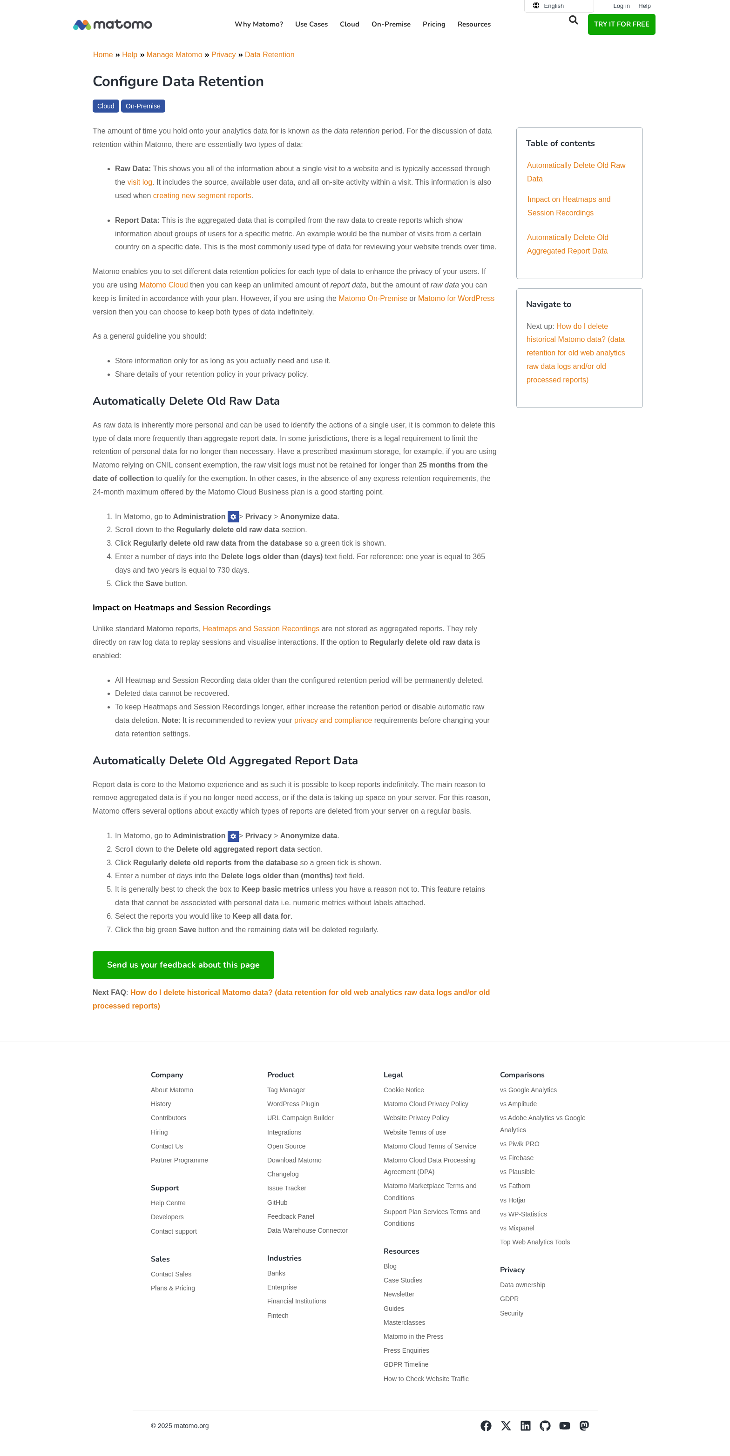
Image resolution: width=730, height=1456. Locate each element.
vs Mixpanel (517, 1228)
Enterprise (283, 1287)
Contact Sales (171, 1274)
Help (644, 5)
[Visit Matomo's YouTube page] (569, 1429)
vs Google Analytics (528, 1090)
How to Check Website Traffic (426, 1379)
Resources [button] (474, 24)
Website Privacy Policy (416, 1118)
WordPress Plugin (293, 1104)
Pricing (434, 24)
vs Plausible (517, 1171)
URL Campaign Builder (300, 1118)
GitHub (277, 1202)
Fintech (278, 1315)
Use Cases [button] (311, 24)
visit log (140, 182)
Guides (394, 1308)
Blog (390, 1266)
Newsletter (399, 1294)
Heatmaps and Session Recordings (261, 629)
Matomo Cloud (164, 285)
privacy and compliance (333, 720)
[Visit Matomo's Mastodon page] (588, 1429)
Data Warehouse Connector (307, 1230)
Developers (167, 1217)
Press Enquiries (406, 1350)
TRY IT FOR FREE (621, 24)
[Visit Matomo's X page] (510, 1429)
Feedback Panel (290, 1216)
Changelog (283, 1174)
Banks (277, 1273)
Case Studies (403, 1280)
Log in (622, 5)
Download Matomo (294, 1160)
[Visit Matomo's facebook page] (490, 1429)
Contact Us (167, 1146)
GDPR (509, 1298)
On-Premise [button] (391, 24)
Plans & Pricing (173, 1288)
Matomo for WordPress (456, 298)
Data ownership (522, 1285)
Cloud (349, 24)
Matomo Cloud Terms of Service (430, 1146)
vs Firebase (517, 1158)
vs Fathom (515, 1185)
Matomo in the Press (413, 1336)
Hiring (159, 1132)
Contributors (168, 1118)
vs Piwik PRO (520, 1144)
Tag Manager (286, 1090)
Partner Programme (179, 1160)
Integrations (284, 1132)
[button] (574, 20)
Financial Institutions (297, 1301)
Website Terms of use (415, 1132)
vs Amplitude (518, 1104)
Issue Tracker (286, 1188)
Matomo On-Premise (372, 298)
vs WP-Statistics (523, 1214)
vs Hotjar (513, 1200)
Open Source (286, 1146)
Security (512, 1313)
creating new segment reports (202, 196)
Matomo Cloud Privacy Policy (426, 1104)
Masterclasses (404, 1322)
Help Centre (168, 1203)
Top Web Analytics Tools (535, 1242)
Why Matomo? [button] (259, 24)
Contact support (174, 1231)
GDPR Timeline (406, 1364)
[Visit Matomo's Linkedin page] (530, 1429)
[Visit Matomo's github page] (549, 1429)
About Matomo (172, 1090)
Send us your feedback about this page (183, 964)
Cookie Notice (404, 1090)
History (161, 1104)
